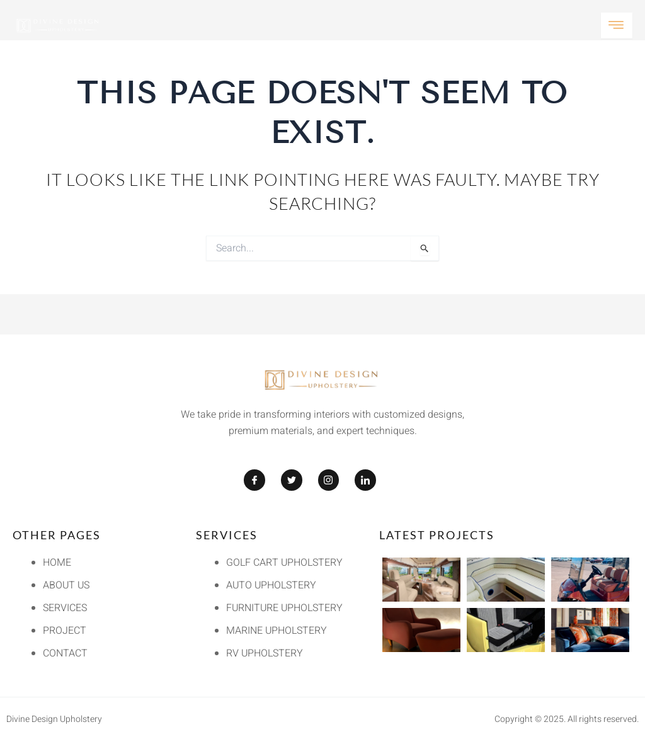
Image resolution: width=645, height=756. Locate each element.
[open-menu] (616, 25)
